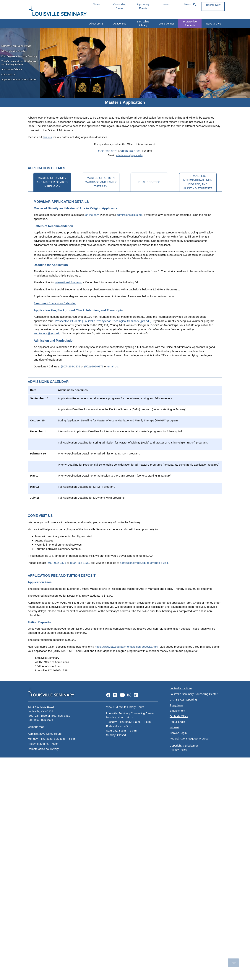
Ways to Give (213, 23)
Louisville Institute (180, 688)
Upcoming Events (143, 6)
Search (190, 4)
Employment (177, 710)
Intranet (174, 727)
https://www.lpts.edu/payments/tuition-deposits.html (126, 646)
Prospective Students (190, 23)
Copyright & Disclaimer (184, 745)
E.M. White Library (143, 23)
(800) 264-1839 (37, 715)
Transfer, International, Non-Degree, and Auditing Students (19, 63)
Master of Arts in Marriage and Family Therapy (100, 182)
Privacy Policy (178, 749)
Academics (119, 23)
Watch (166, 4)
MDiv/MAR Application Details (16, 46)
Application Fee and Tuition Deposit (19, 79)
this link (47, 137)
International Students (68, 282)
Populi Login (177, 721)
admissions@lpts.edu (129, 155)
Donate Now (213, 5)
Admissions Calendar (11, 69)
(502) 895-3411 (60, 715)
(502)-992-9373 (107, 151)
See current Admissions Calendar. (55, 303)
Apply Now (176, 705)
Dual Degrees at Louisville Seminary (19, 56)
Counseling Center (119, 6)
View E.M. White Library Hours (125, 707)
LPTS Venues (167, 23)
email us (113, 366)
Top (233, 962)
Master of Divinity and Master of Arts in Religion (52, 182)
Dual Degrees (149, 182)
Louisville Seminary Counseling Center (193, 694)
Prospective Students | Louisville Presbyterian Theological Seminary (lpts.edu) (103, 321)
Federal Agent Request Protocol (189, 738)
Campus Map (36, 726)
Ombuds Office (179, 716)
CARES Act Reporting (183, 699)
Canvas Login (178, 732)
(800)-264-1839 (130, 151)
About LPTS (96, 23)
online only (91, 214)
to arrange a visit (157, 562)
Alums (96, 4)
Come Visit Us (8, 74)
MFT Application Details (13, 51)
